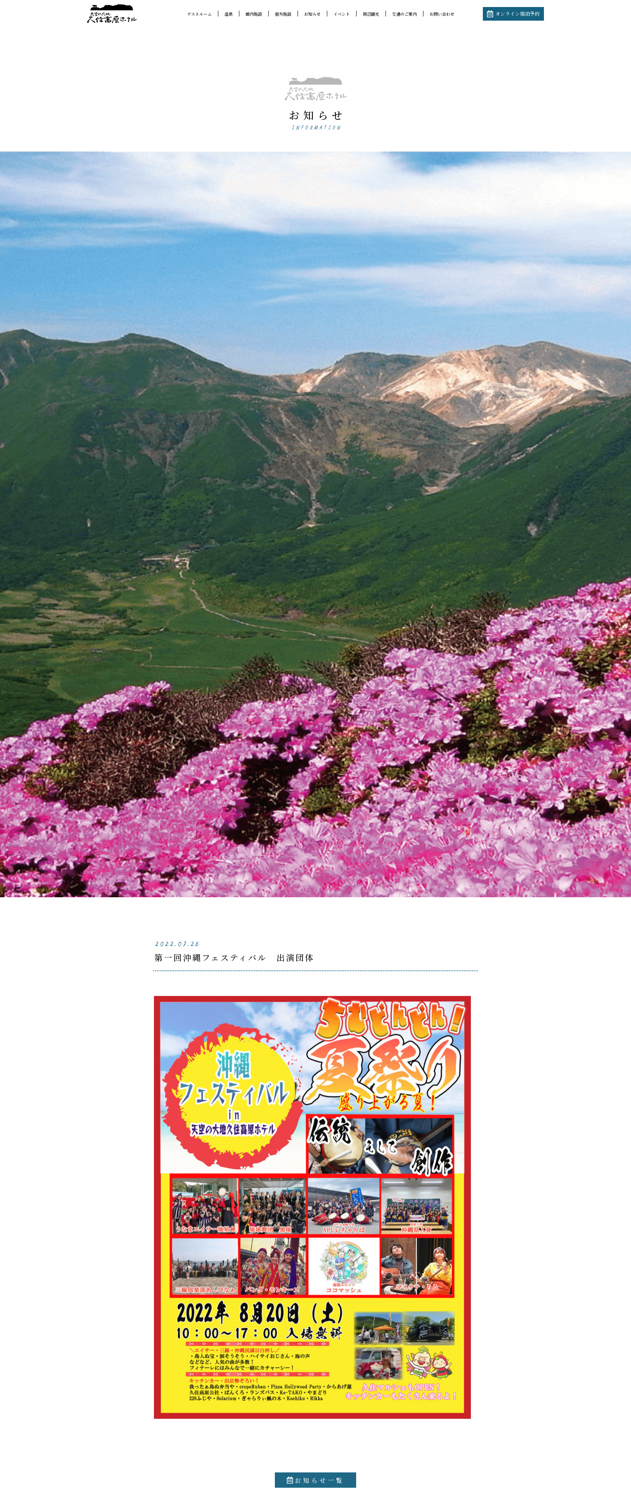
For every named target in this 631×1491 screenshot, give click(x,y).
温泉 (229, 14)
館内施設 (254, 14)
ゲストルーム (199, 14)
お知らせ (312, 14)
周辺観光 (371, 14)
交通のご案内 (404, 14)
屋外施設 (283, 14)
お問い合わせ (442, 14)
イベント (341, 14)
